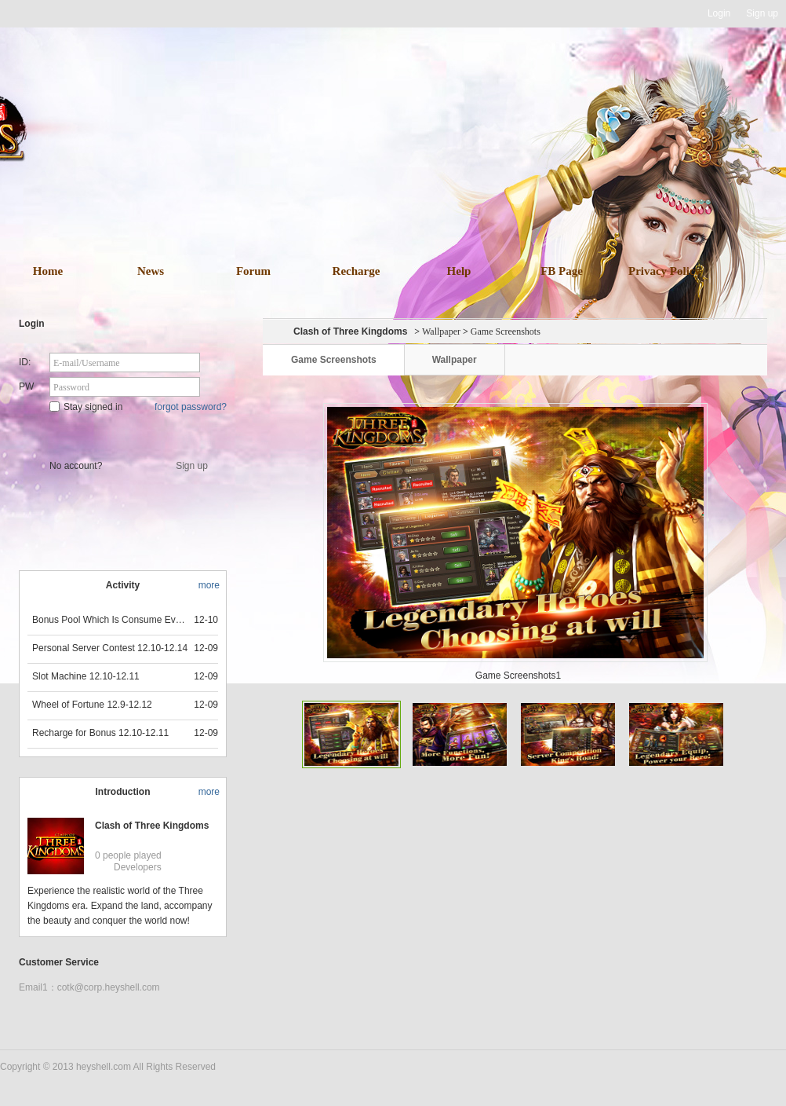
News (150, 271)
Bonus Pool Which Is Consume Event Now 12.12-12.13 (110, 619)
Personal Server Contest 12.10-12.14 (109, 648)
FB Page (561, 271)
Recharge (356, 271)
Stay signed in (85, 406)
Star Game (124, 433)
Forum (253, 271)
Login (719, 13)
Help (459, 271)
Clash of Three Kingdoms (152, 825)
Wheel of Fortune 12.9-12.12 (92, 704)
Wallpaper (441, 331)
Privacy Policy (664, 271)
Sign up (762, 13)
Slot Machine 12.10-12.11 (86, 676)
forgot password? (191, 406)
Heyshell (50, 14)
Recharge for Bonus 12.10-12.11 (100, 732)
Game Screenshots (334, 359)
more (209, 585)
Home (48, 271)
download (416, 186)
